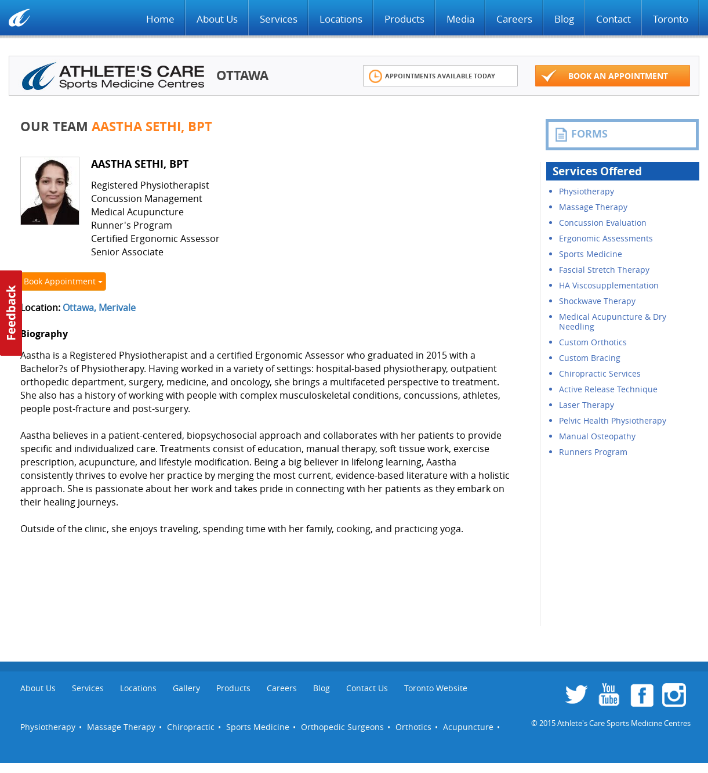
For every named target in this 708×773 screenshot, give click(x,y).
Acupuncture (468, 727)
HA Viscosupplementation (609, 285)
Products (404, 19)
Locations (340, 19)
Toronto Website (435, 688)
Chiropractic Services (600, 373)
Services (278, 19)
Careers (514, 19)
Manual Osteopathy (597, 436)
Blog (564, 19)
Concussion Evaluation (603, 222)
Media (460, 19)
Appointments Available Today (432, 76)
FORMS (581, 134)
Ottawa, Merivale (99, 307)
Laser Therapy (586, 404)
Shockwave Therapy (597, 300)
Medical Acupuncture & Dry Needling (612, 321)
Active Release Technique (608, 389)
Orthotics (413, 727)
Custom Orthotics (593, 342)
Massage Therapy (593, 206)
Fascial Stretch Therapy (604, 269)
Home (160, 19)
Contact (613, 19)
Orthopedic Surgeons (342, 727)
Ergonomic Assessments (606, 238)
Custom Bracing (589, 357)
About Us (217, 19)
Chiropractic (191, 727)
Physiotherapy (586, 191)
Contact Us (367, 688)
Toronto (670, 19)
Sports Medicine (590, 253)
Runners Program (593, 451)
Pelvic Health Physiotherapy (612, 420)
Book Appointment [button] (63, 281)
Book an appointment (605, 76)
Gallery (186, 688)
